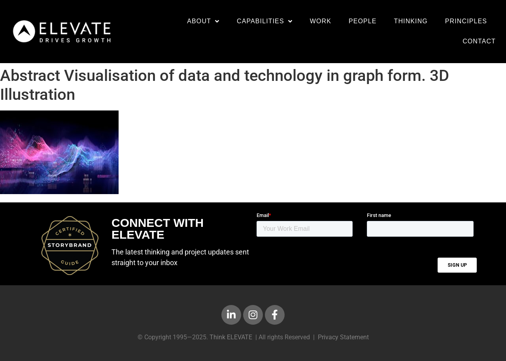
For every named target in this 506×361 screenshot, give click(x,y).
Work (320, 21)
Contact (479, 41)
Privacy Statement (343, 337)
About (203, 21)
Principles (466, 21)
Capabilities (265, 21)
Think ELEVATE (231, 337)
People (363, 21)
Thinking (411, 21)
